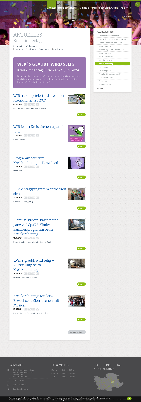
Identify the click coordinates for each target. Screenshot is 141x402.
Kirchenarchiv (105, 53)
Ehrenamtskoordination (109, 35)
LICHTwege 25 (105, 70)
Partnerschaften (106, 77)
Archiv (100, 88)
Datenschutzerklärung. (86, 400)
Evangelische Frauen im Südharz (113, 39)
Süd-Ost (18, 49)
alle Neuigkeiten (105, 32)
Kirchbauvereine (106, 56)
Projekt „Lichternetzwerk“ (110, 74)
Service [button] (94, 8)
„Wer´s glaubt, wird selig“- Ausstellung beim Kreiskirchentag (33, 265)
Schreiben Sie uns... (20, 389)
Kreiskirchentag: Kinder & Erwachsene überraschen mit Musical (36, 300)
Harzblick (43, 49)
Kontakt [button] (127, 16)
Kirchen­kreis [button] (83, 8)
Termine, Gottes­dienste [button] (67, 8)
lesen (80, 115)
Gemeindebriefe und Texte (110, 42)
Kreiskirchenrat (105, 60)
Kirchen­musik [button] (125, 8)
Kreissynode (104, 67)
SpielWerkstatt (105, 84)
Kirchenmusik (105, 46)
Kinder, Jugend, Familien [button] (108, 8)
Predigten (103, 81)
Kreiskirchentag (106, 63)
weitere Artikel (77, 332)
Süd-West (30, 49)
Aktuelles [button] (51, 8)
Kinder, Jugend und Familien (111, 49)
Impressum (65, 400)
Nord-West (57, 49)
